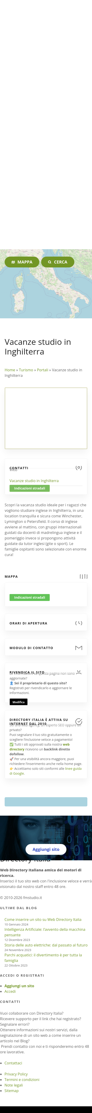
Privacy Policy (16, 1074)
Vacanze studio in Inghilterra (34, 480)
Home (10, 369)
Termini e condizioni (21, 1079)
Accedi (10, 991)
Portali (42, 369)
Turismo (26, 369)
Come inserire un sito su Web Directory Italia (43, 919)
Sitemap (11, 1090)
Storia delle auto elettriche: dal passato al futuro (46, 945)
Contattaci (13, 1063)
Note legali (13, 1085)
